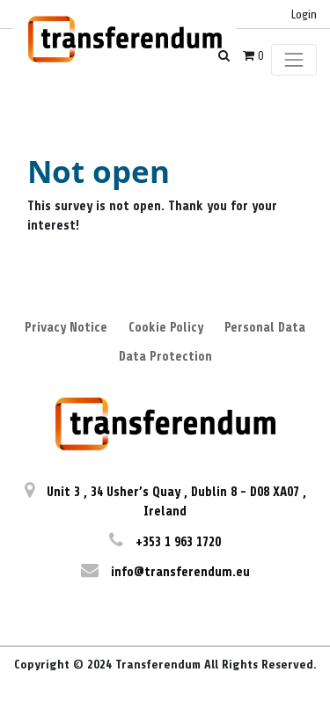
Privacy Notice (66, 327)
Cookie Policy (165, 327)
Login (304, 14)
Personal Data (264, 327)
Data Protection (165, 356)
